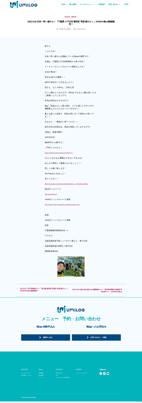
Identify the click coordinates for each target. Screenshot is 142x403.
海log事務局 (67, 29)
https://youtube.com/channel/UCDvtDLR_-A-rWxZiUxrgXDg (70, 184)
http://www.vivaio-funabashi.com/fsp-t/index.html (65, 205)
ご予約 (125, 4)
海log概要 (72, 4)
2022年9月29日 (81, 29)
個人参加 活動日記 (71, 17)
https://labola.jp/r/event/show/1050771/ (61, 153)
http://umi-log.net (52, 195)
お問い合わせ (114, 4)
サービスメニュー (87, 4)
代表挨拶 (101, 4)
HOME (63, 4)
